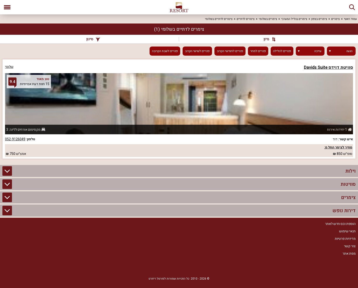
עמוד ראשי (350, 19)
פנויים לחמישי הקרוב (230, 51)
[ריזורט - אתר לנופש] (179, 7)
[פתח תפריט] (7, 7)
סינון (93, 39)
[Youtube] (164, 267)
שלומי (9, 66)
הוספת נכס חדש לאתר (340, 223)
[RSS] (179, 267)
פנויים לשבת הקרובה (165, 51)
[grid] (179, 109)
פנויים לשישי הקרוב (197, 51)
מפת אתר (349, 253)
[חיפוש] (352, 7)
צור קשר (350, 246)
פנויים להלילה (282, 51)
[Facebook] (193, 267)
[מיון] (267, 39)
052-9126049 (15, 139)
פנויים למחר (258, 51)
